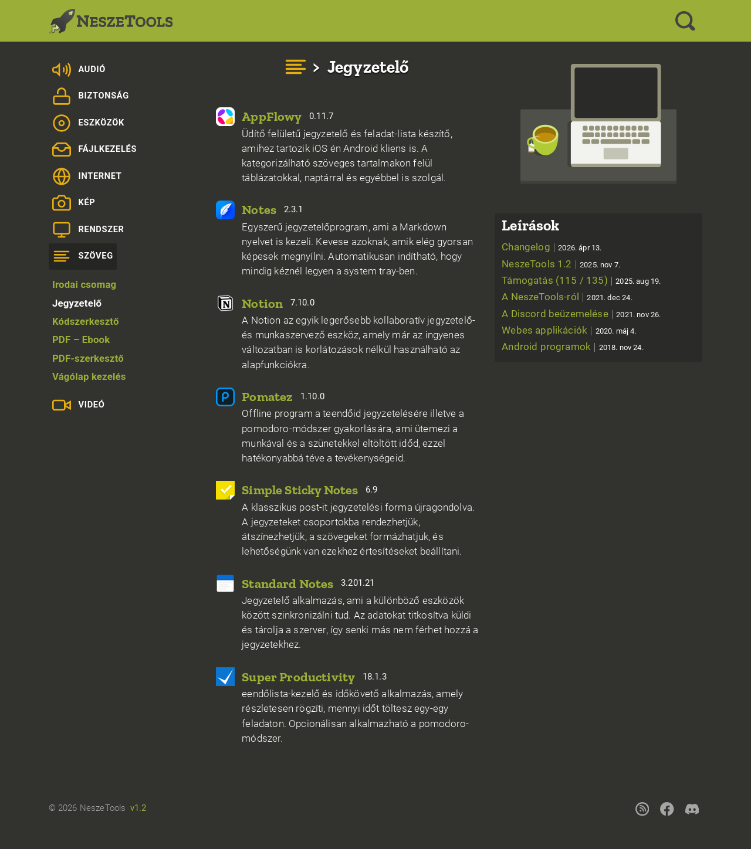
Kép (74, 202)
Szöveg (82, 256)
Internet (87, 176)
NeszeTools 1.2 (561, 264)
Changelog (551, 247)
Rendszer (88, 229)
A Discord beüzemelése (581, 314)
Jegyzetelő (77, 303)
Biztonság (90, 96)
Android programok (573, 346)
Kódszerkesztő (85, 321)
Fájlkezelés (94, 149)
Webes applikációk (569, 330)
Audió (79, 69)
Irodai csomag (84, 284)
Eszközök (88, 123)
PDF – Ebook (81, 339)
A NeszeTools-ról (567, 297)
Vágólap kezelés (89, 376)
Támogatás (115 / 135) (581, 280)
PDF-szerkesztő (88, 358)
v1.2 (138, 808)
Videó (78, 405)
